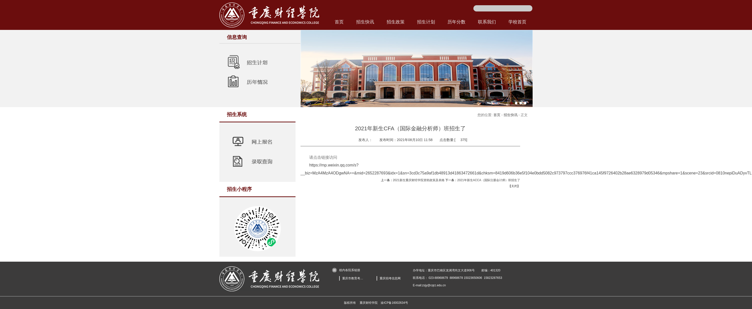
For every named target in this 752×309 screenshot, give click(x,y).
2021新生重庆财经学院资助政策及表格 (419, 180)
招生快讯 (511, 115)
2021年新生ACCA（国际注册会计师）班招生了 (488, 180)
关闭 (514, 186)
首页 (496, 115)
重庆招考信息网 (390, 278)
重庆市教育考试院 (353, 278)
